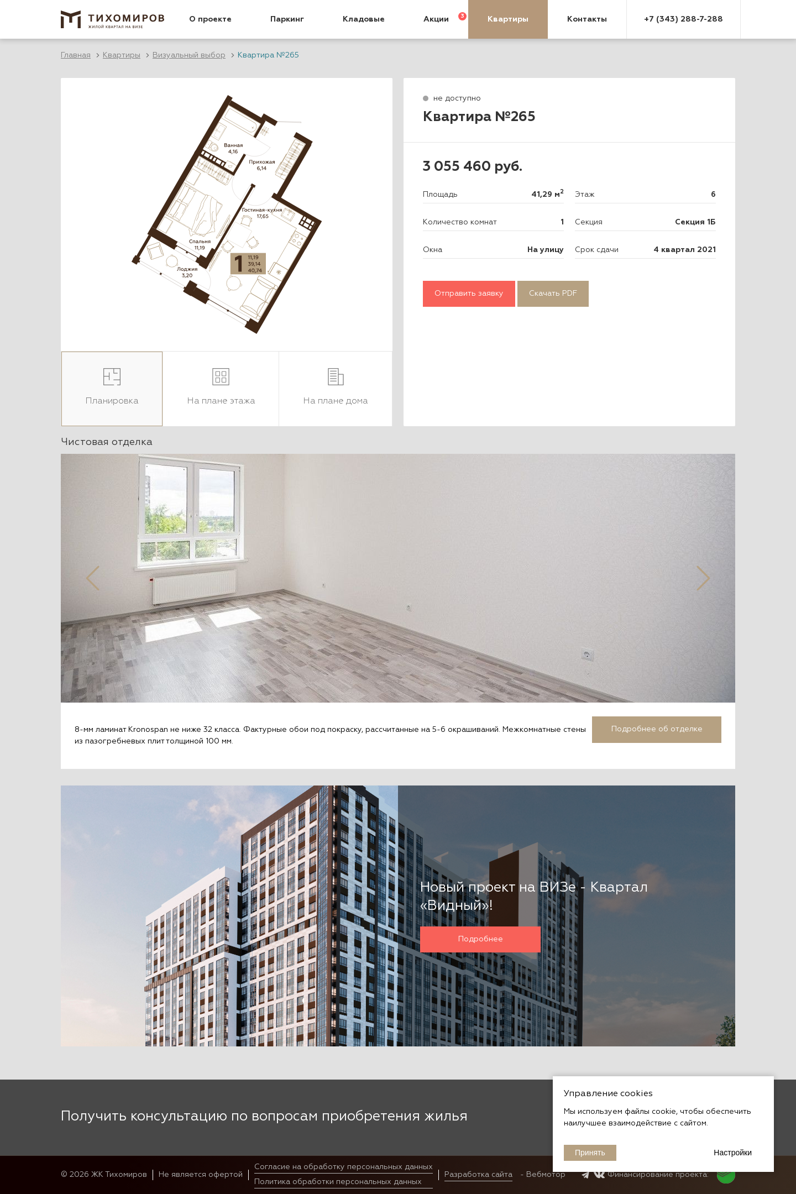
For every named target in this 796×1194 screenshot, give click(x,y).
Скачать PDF (553, 293)
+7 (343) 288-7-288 (683, 19)
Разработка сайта (478, 1175)
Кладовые (364, 19)
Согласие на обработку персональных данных (343, 1167)
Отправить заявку (469, 293)
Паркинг (287, 19)
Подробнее (480, 939)
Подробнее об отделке (657, 729)
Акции (436, 19)
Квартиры (508, 19)
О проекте (210, 19)
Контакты (587, 19)
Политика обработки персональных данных (338, 1182)
